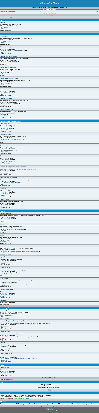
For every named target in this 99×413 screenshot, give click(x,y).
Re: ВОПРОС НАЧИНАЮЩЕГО (10, 183)
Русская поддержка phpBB (49, 412)
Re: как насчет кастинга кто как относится (13, 229)
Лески (2, 235)
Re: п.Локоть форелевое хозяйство (11, 348)
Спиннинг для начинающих (8, 177)
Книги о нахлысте (6, 193)
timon (1, 274)
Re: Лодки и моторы (7, 204)
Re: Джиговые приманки (8, 294)
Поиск (51, 15)
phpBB (51, 409)
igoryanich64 (3, 116)
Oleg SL (2, 105)
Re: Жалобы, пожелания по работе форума (13, 50)
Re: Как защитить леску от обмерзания (12, 139)
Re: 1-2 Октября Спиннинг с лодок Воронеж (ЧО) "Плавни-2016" (19, 358)
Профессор (3, 360)
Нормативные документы (8, 67)
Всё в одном (4, 36)
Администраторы (9, 398)
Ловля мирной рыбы (6, 109)
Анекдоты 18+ (4, 367)
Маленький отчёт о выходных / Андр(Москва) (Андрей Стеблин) (19, 337)
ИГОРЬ (2, 94)
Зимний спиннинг (5, 134)
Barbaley (2, 42)
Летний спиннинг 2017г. (7, 315)
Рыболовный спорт (6, 353)
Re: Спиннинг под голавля (8, 218)
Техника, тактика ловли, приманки (10, 121)
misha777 (3, 162)
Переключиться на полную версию (8, 11)
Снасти (2, 211)
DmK (1, 28)
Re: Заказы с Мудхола (7, 92)
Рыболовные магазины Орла (9, 78)
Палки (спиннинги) (6, 213)
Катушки (3, 224)
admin (2, 338)
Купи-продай (4, 278)
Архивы (2, 20)
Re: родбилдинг (5, 262)
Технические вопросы (7, 47)
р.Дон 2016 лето (6, 326)
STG (54, 408)
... (0, 34)
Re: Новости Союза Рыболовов (10, 61)
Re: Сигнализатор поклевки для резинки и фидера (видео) (17, 284)
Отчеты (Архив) (5, 331)
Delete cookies (45, 377)
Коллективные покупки (7, 89)
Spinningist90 (4, 130)
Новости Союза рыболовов (8, 56)
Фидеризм (4, 114)
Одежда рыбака (5, 267)
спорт (27, 398)
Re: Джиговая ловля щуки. (8, 150)
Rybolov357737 (4, 285)
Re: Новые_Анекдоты (7, 372)
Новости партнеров (6, 98)
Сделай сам (4, 257)
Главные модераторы (19, 398)
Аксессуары (4, 246)
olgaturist (2, 140)
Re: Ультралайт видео (7, 128)
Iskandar (2, 263)
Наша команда (53, 377)
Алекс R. (2, 84)
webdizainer (3, 241)
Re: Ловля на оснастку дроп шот (10, 172)
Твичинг (2, 156)
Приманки (3, 300)
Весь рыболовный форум (7, 17)
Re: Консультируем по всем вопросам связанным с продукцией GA (20, 251)
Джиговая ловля (5, 145)
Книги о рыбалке (6, 41)
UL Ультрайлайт (5, 123)
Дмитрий (89, 404)
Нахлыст (3, 188)
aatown (2, 252)
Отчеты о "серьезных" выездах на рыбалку (13, 321)
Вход (97, 11)
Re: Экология (5, 72)
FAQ (47, 15)
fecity (1, 374)
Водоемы (3, 342)
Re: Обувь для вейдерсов (8, 273)
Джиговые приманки (6, 289)
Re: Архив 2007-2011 (7, 27)
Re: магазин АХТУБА (7, 83)
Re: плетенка (5, 240)
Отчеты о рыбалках (6, 308)
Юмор (2, 365)
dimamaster (3, 220)
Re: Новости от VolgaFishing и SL (10, 103)
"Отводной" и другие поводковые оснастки (13, 166)
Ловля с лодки (4, 199)
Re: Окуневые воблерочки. (8, 161)
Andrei (2, 74)
